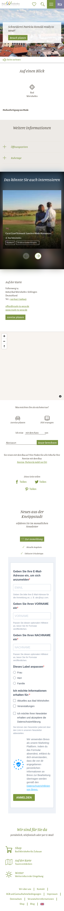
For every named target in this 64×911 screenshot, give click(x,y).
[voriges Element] (26, 256)
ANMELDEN (24, 797)
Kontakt (41, 889)
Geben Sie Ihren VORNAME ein (31, 605)
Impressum (52, 894)
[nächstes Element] (38, 256)
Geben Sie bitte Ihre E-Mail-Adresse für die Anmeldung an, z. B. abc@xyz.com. (31, 596)
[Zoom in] (4, 336)
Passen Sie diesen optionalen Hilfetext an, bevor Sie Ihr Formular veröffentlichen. (30, 626)
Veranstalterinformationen (41, 899)
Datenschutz (16, 899)
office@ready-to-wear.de (17, 306)
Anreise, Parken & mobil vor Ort (32, 462)
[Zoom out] (4, 341)
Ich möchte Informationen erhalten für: (30, 692)
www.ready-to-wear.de (16, 310)
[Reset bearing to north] (4, 346)
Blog (32, 904)
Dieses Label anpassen (28, 666)
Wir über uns (25, 889)
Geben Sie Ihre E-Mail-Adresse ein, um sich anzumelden (27, 575)
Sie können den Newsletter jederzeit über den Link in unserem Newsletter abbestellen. (32, 730)
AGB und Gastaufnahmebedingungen (23, 894)
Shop (22, 904)
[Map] (32, 366)
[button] (32, 539)
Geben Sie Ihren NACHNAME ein (32, 637)
